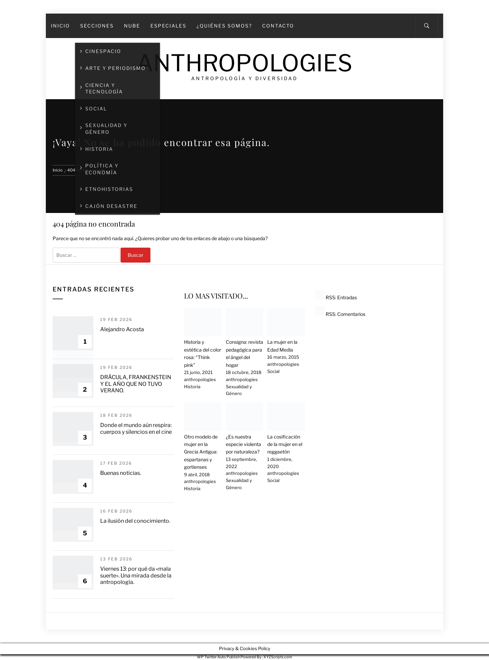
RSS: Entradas (336, 297)
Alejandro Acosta (122, 329)
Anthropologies (244, 63)
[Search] (426, 26)
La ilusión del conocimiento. (135, 521)
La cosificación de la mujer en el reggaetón (284, 444)
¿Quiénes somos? (224, 26)
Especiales (168, 26)
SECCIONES (97, 26)
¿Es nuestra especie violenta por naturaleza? (243, 444)
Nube (132, 26)
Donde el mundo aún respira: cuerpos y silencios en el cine (136, 428)
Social (273, 371)
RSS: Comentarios (340, 314)
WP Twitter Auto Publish (218, 657)
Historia (192, 386)
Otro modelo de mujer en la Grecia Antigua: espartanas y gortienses (201, 452)
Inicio (60, 26)
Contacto (278, 26)
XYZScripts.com (278, 657)
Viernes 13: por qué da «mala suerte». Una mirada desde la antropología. (135, 575)
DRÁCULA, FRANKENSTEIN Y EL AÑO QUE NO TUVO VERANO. (135, 383)
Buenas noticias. (120, 473)
